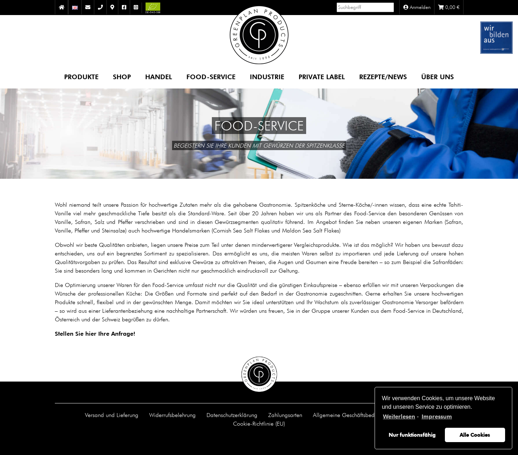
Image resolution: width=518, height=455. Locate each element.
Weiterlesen (399, 416)
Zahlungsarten (285, 414)
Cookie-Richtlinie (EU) (259, 423)
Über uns (437, 76)
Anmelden (417, 7)
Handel (158, 76)
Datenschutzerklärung (231, 414)
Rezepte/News (383, 76)
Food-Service (211, 76)
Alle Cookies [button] (475, 434)
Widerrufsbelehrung (172, 414)
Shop (122, 76)
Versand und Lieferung (111, 414)
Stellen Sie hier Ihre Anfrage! (95, 333)
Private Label (322, 76)
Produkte (81, 76)
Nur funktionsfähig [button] (412, 434)
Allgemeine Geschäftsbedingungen (355, 414)
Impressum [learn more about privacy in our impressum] (437, 416)
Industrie (267, 76)
